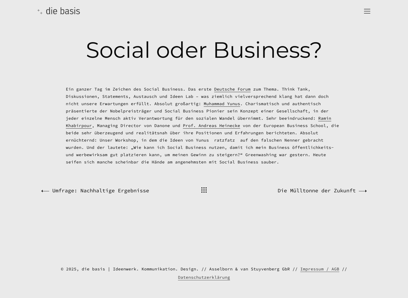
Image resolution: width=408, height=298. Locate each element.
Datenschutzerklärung (204, 277)
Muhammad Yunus (222, 141)
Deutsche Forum (232, 126)
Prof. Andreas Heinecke (211, 163)
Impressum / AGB (319, 268)
